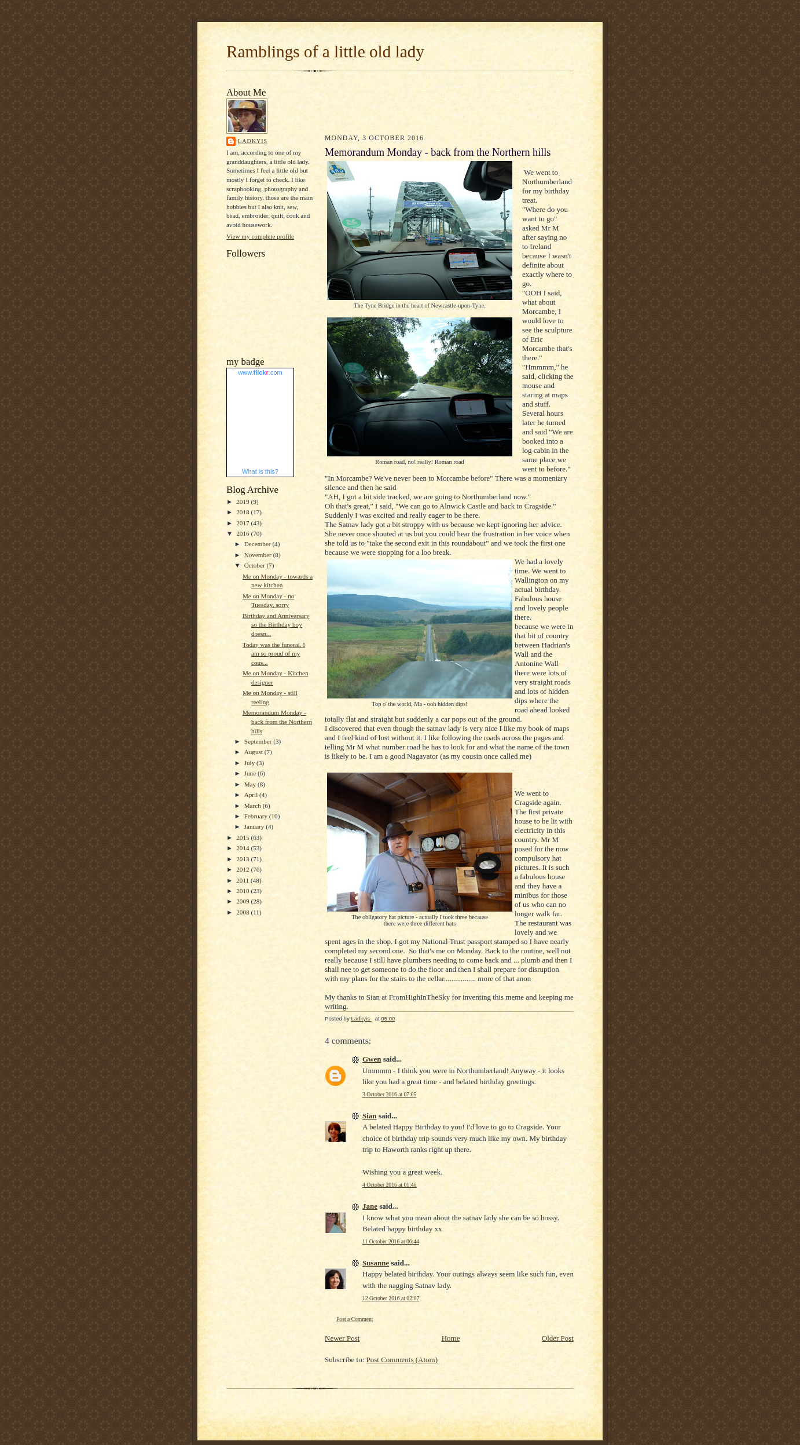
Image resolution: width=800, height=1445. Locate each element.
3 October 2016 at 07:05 (389, 1094)
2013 (243, 858)
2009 (243, 901)
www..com (260, 372)
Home (451, 1338)
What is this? (260, 471)
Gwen (371, 1059)
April (251, 794)
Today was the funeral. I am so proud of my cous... (274, 653)
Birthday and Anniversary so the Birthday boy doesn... (276, 624)
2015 (243, 837)
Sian (369, 1115)
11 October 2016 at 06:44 (390, 1241)
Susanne (375, 1263)
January (255, 826)
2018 (243, 512)
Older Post (558, 1338)
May (251, 784)
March (253, 805)
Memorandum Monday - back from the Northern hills (277, 721)
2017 (243, 523)
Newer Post (342, 1338)
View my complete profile (260, 236)
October (255, 565)
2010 (243, 890)
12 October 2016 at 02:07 (390, 1298)
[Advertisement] (392, 100)
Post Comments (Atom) (402, 1359)
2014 (243, 847)
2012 (243, 869)
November (258, 554)
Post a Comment (354, 1319)
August (254, 751)
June (251, 773)
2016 (243, 533)
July (250, 762)
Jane (369, 1206)
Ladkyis (252, 141)
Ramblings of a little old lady (325, 51)
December (258, 543)
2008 (243, 912)
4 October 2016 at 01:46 (389, 1184)
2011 (243, 880)
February (256, 816)
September (259, 741)
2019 (243, 501)
